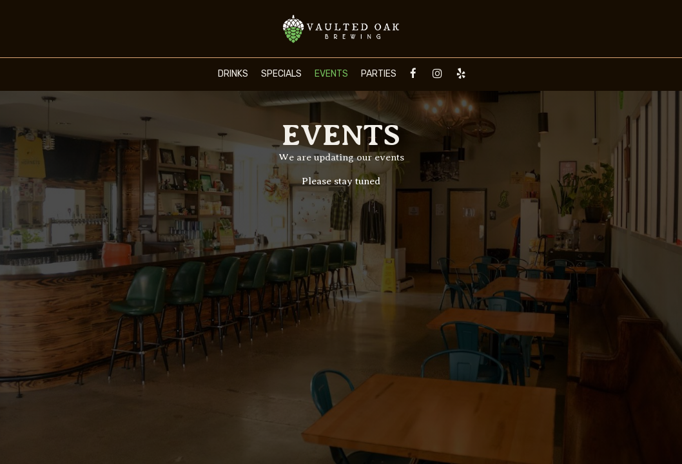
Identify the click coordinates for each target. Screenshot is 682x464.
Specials (281, 73)
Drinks (233, 73)
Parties (378, 73)
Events (331, 73)
